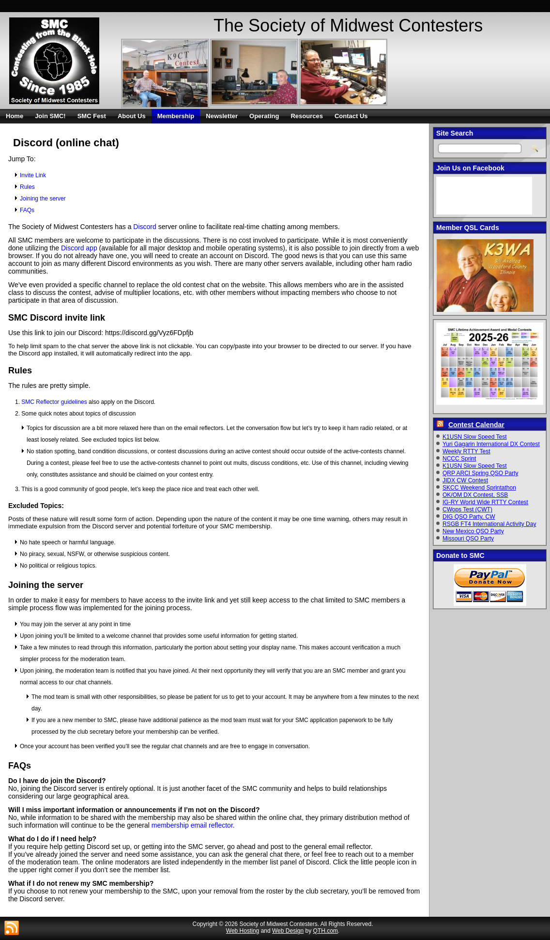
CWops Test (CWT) (467, 509)
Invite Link (33, 175)
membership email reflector (192, 825)
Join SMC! (50, 116)
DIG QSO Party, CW (469, 516)
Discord (144, 227)
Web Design (288, 930)
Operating (264, 116)
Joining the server (43, 198)
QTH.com (325, 930)
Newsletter (222, 116)
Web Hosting (242, 930)
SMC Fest (91, 116)
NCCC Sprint (459, 458)
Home (14, 116)
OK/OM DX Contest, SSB (475, 495)
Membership (176, 116)
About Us (132, 116)
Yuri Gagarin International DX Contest (491, 444)
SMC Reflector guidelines (54, 402)
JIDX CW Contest (465, 480)
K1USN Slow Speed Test (475, 436)
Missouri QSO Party (468, 538)
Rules (27, 187)
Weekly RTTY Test (466, 451)
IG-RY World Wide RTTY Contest (485, 502)
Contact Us (351, 116)
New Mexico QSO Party (473, 531)
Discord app (79, 248)
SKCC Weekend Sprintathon (479, 487)
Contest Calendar (476, 425)
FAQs (27, 210)
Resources (306, 116)
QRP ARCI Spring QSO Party (481, 473)
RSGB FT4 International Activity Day (489, 524)
